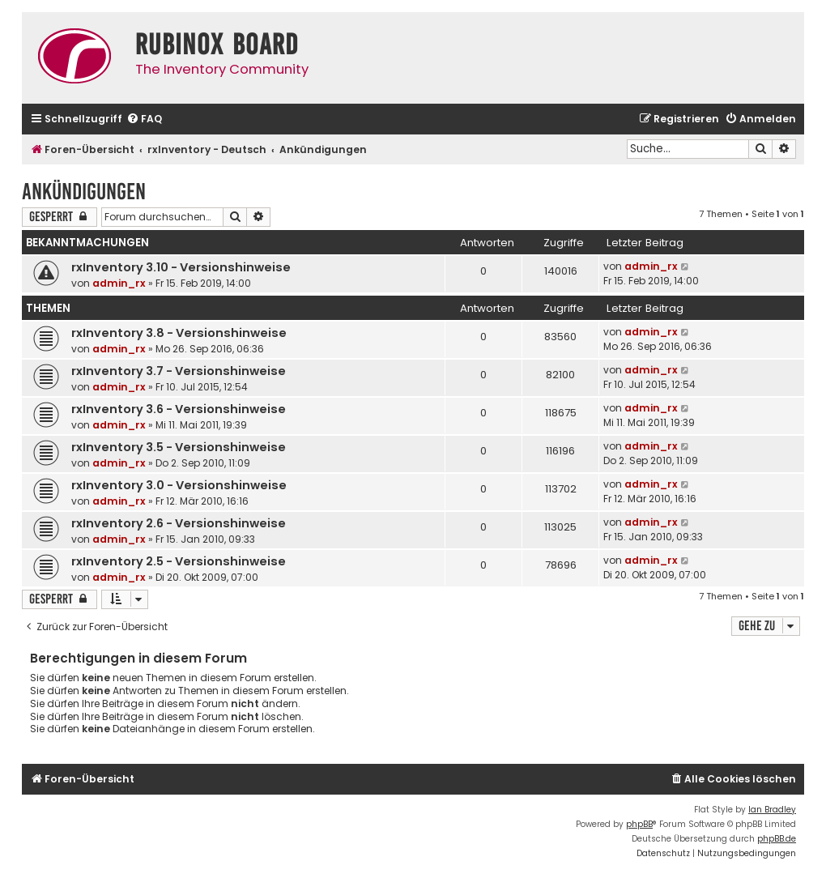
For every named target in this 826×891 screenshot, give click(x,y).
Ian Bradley (772, 810)
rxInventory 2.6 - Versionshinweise (178, 523)
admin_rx (119, 283)
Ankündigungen (84, 191)
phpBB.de (776, 839)
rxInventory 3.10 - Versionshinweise (181, 267)
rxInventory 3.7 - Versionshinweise (178, 371)
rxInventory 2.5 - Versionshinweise (178, 561)
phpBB (639, 824)
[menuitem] (144, 119)
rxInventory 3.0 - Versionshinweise (179, 485)
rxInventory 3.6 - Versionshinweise (178, 409)
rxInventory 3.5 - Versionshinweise (178, 447)
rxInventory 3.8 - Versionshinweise (179, 333)
